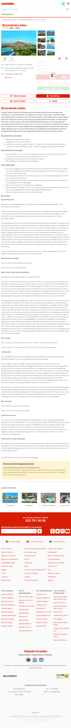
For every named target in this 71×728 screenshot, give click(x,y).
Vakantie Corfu (41, 605)
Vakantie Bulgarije (7, 598)
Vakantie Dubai (24, 613)
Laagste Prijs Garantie (55, 549)
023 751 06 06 (36, 520)
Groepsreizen (5, 580)
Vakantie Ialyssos (42, 622)
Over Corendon (6, 549)
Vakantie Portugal (7, 619)
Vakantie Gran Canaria (26, 606)
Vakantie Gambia (7, 612)
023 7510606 (19, 695)
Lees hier (4, 457)
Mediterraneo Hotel (60, 615)
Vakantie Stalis (41, 626)
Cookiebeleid (52, 552)
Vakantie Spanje (6, 622)
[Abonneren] (39, 531)
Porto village (58, 619)
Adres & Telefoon (7, 552)
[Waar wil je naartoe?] (35, 9)
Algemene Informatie (8, 556)
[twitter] (57, 531)
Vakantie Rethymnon (43, 615)
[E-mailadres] (19, 531)
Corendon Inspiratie (31, 573)
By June (27, 559)
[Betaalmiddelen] (10, 676)
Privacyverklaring (54, 559)
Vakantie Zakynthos (25, 631)
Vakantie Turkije (6, 626)
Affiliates (27, 577)
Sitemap (50, 580)
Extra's (3, 573)
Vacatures (51, 566)
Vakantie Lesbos (41, 619)
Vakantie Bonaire (7, 594)
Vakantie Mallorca (25, 624)
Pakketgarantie (7, 14)
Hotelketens (52, 577)
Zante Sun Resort (60, 602)
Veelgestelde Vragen (8, 563)
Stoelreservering (30, 556)
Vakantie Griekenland (8, 615)
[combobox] (35, 9)
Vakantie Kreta (24, 620)
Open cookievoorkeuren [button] (56, 556)
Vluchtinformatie (7, 566)
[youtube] (67, 531)
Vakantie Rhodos (42, 601)
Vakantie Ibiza (23, 609)
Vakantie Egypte (6, 608)
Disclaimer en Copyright (56, 563)
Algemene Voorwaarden (9, 559)
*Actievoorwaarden (31, 580)
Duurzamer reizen (30, 552)
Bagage (3, 570)
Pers (49, 570)
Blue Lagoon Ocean (60, 640)
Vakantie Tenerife (25, 627)
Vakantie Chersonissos (44, 612)
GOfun (26, 566)
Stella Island (58, 612)
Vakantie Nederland (8, 605)
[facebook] (52, 531)
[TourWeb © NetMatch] (35, 712)
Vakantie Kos (23, 617)
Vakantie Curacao (7, 601)
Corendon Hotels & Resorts (33, 570)
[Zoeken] (67, 9)
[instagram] (62, 531)
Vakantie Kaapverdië (26, 597)
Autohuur (4, 577)
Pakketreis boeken (54, 573)
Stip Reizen (28, 563)
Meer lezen (8, 77)
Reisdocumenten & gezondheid (35, 549)
